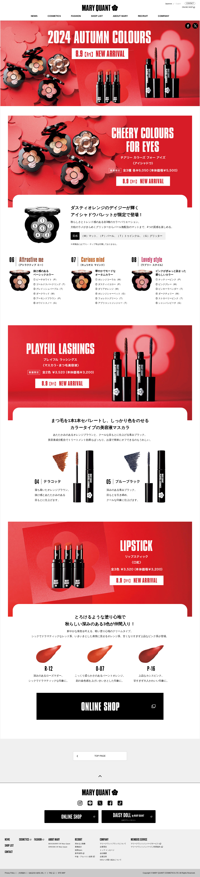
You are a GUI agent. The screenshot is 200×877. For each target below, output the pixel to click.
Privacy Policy (10, 873)
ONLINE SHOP (187, 7)
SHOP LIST (97, 16)
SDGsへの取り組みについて (110, 860)
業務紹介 (78, 847)
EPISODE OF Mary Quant (57, 847)
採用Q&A (78, 850)
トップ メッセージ (107, 850)
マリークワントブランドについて (113, 844)
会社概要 (103, 853)
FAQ (50, 873)
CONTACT (190, 3)
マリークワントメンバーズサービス (145, 844)
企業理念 (103, 847)
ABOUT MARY (120, 16)
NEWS (34, 16)
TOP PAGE (100, 756)
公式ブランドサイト (128, 816)
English (178, 4)
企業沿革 (103, 857)
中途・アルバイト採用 (83, 857)
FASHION (76, 16)
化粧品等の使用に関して (37, 873)
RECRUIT (143, 16)
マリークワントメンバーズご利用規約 (145, 847)
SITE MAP (61, 873)
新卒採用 (78, 853)
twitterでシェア (195, 26)
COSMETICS (54, 16)
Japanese (168, 4)
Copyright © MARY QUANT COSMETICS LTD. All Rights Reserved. (169, 873)
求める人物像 (80, 844)
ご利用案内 (22, 873)
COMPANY (163, 16)
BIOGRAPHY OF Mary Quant (59, 844)
